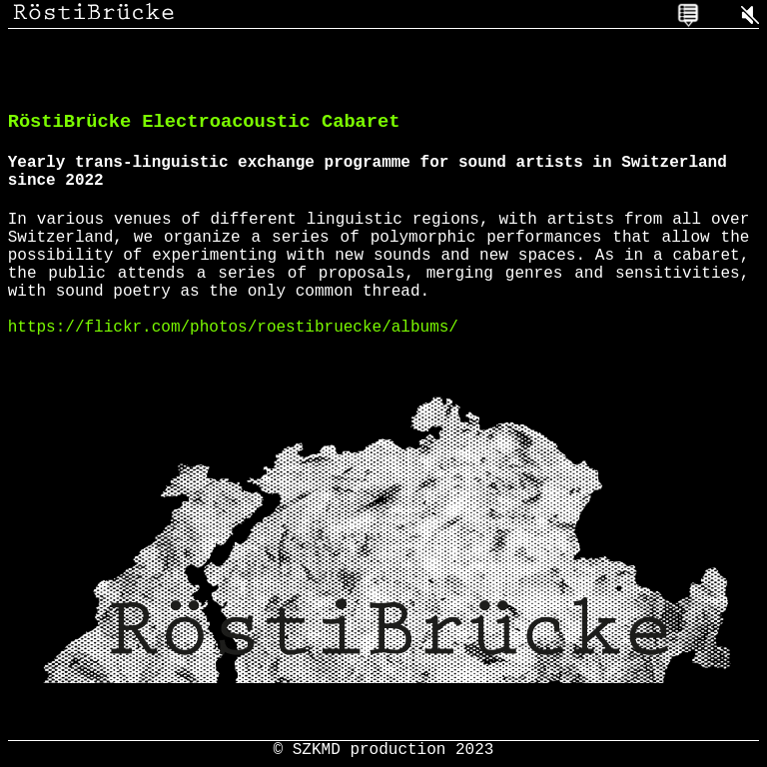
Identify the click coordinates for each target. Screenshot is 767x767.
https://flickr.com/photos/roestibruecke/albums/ (233, 365)
